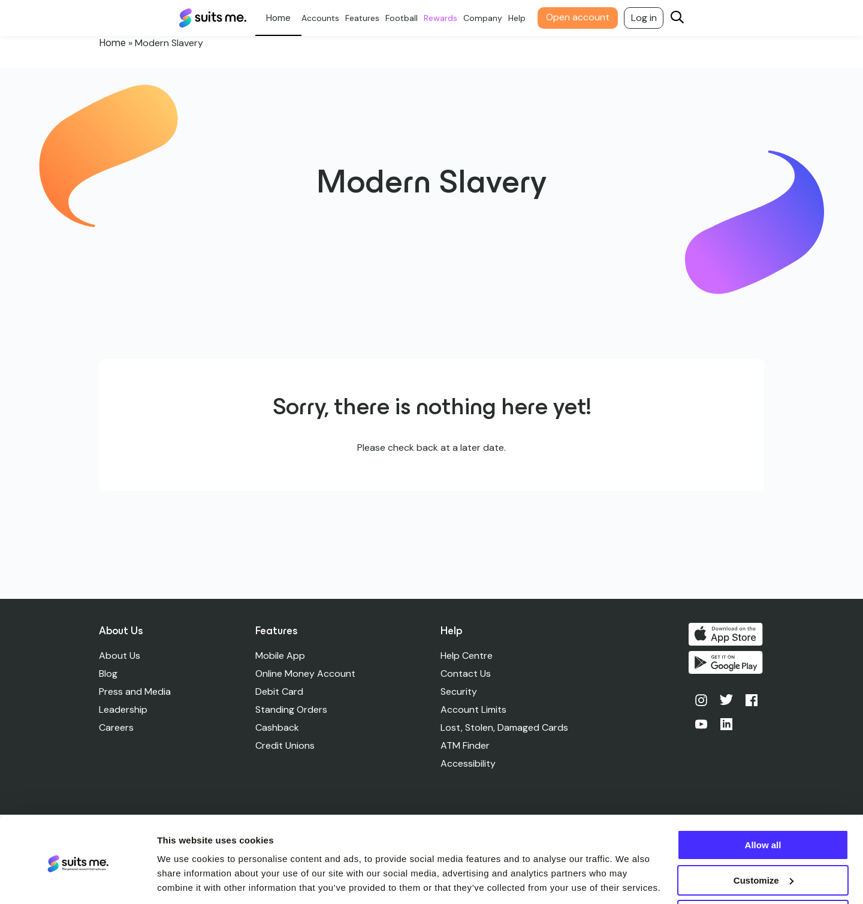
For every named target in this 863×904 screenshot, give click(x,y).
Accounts (325, 18)
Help (521, 18)
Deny (763, 874)
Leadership (123, 709)
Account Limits (474, 709)
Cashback (278, 727)
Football (406, 18)
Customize (763, 839)
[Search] (682, 18)
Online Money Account (306, 673)
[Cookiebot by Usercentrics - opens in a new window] (77, 881)
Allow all (763, 804)
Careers (116, 727)
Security (459, 691)
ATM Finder (465, 745)
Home (111, 43)
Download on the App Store (727, 634)
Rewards (445, 18)
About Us (119, 655)
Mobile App (281, 655)
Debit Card (280, 691)
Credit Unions (285, 745)
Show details (185, 880)
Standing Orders (292, 709)
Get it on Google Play (727, 663)
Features (367, 18)
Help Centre (467, 655)
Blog (108, 673)
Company (487, 18)
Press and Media (135, 691)
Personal (283, 18)
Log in (649, 17)
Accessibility (468, 763)
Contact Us (466, 673)
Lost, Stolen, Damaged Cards (505, 727)
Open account (582, 17)
